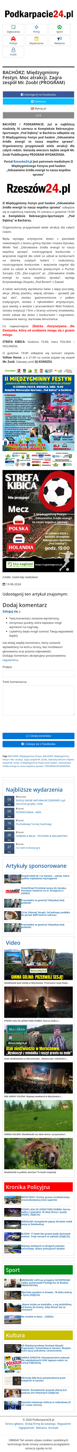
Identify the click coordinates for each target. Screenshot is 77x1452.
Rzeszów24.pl (22, 161)
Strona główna (14, 1424)
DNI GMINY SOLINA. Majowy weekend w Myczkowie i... (33, 1096)
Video (13, 942)
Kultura (15, 1335)
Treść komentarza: (15, 682)
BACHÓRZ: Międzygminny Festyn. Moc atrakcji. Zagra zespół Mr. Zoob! (36, 758)
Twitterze (38, 101)
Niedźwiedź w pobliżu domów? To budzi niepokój (30, 1172)
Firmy (36, 29)
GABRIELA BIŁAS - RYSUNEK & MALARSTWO (38, 834)
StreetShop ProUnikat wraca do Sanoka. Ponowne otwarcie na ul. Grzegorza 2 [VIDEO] (44, 890)
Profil (13, 52)
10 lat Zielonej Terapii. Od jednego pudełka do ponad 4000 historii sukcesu (45, 914)
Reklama (59, 41)
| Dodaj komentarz (38, 735)
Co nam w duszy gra (38, 846)
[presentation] (28, 723)
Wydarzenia (36, 41)
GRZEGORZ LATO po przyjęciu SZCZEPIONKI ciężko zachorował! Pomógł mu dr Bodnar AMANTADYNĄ (45, 1282)
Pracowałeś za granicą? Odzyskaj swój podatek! (42, 901)
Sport (59, 29)
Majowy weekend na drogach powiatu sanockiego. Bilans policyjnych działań (43, 1247)
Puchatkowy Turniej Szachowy (38, 822)
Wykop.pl (38, 108)
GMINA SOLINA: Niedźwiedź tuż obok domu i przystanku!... (35, 1134)
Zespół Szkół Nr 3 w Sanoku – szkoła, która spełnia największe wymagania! (45, 877)
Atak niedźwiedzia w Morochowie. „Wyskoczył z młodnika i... (36, 1058)
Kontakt (53, 1428)
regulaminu (10, 660)
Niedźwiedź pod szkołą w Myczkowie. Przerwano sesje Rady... (36, 982)
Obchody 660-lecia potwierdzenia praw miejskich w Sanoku (43, 1379)
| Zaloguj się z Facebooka (38, 744)
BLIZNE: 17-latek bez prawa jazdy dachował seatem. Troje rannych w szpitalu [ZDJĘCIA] (45, 1235)
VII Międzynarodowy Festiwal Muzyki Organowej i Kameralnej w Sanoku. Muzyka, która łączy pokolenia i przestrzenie (46, 1348)
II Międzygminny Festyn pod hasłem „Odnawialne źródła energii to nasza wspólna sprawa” (37, 764)
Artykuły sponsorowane (36, 865)
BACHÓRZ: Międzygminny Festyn (25, 756)
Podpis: (7, 667)
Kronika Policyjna (28, 1187)
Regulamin (64, 1424)
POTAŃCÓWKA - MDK (38, 810)
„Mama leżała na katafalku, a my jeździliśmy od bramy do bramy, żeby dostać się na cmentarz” (46, 1307)
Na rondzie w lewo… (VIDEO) (37, 1316)
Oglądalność (26, 1428)
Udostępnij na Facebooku (38, 94)
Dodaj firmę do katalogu (40, 1424)
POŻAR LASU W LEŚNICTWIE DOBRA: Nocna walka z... (32, 1020)
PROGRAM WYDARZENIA (57, 766)
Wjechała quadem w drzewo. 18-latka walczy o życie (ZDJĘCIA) (46, 1293)
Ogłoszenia (13, 29)
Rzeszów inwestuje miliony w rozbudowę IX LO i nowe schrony (46, 1403)
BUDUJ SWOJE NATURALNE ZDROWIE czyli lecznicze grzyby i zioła (38, 800)
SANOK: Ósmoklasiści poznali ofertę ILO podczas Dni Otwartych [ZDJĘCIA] (44, 1391)
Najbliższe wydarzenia (34, 789)
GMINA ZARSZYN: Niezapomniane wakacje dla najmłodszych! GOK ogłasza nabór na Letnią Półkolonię (45, 1360)
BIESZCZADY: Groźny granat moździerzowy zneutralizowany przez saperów (45, 1198)
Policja (13, 41)
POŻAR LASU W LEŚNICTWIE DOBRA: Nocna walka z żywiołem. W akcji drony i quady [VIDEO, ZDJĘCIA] (45, 1212)
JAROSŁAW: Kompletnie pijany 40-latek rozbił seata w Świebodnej (46, 1223)
